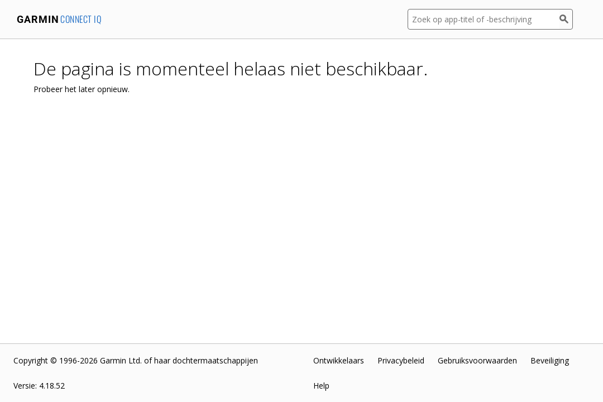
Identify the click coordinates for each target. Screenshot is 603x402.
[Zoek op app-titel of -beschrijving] (483, 19)
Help (321, 385)
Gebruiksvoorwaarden (477, 360)
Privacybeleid (400, 360)
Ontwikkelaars (338, 360)
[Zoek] (566, 19)
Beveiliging (549, 360)
